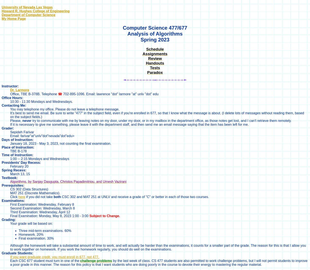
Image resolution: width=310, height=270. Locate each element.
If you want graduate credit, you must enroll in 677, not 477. (54, 257)
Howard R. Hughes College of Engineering (36, 11)
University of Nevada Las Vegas (27, 7)
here (21, 197)
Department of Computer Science (28, 15)
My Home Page (14, 19)
